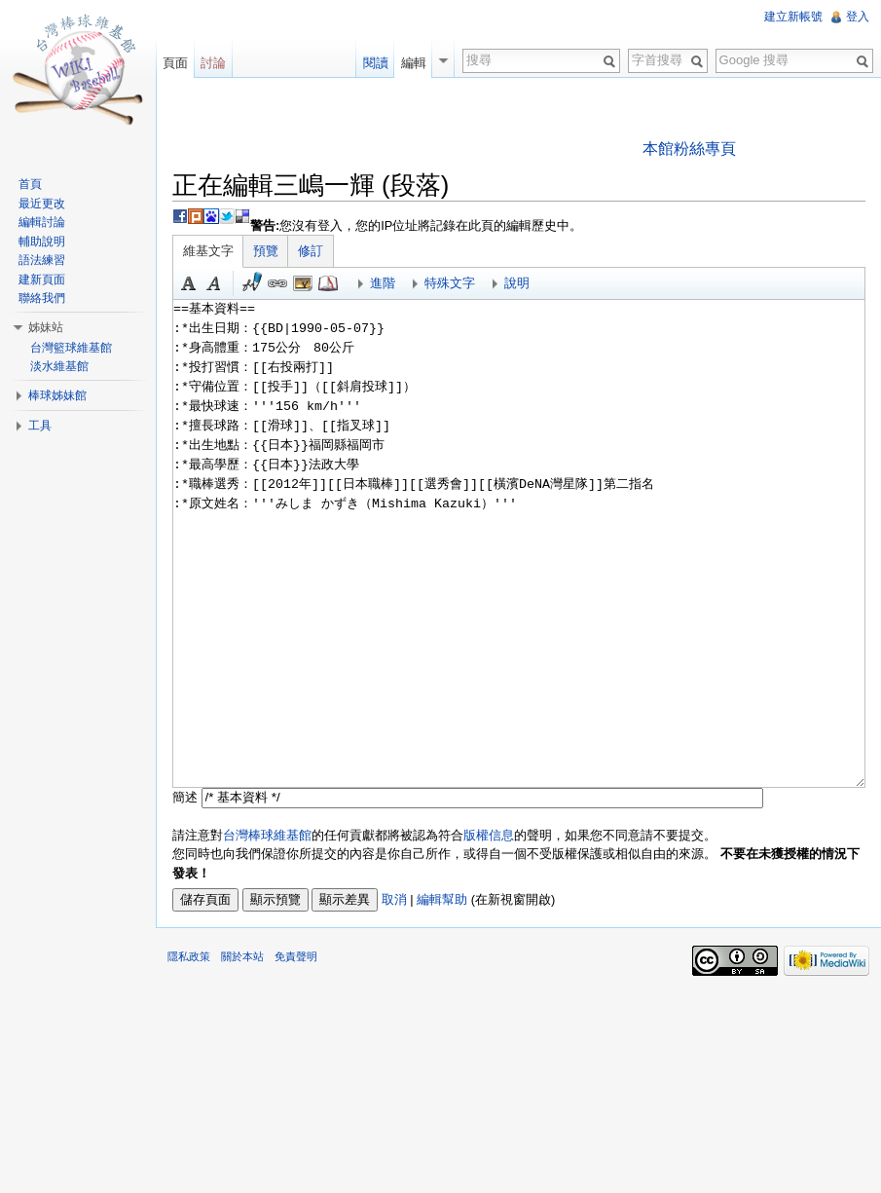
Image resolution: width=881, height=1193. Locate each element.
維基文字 (208, 250)
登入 (857, 16)
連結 (277, 283)
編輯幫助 (442, 899)
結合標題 (302, 283)
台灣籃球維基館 (71, 347)
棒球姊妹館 (57, 395)
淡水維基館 (59, 366)
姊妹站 (45, 327)
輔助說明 (41, 241)
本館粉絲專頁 (689, 148)
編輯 (413, 63)
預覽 (265, 250)
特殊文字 (449, 283)
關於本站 (242, 956)
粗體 (189, 283)
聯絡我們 (41, 298)
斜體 (214, 283)
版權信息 (488, 835)
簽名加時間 (252, 283)
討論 (213, 63)
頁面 (175, 63)
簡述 (185, 797)
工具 (40, 425)
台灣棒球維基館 (267, 835)
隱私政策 (188, 956)
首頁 (30, 184)
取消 (394, 899)
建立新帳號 (793, 16)
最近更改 (41, 203)
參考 (328, 283)
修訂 (310, 250)
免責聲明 (296, 956)
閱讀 (375, 63)
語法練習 (41, 260)
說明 (517, 283)
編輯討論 (41, 222)
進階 (382, 283)
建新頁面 (41, 279)
